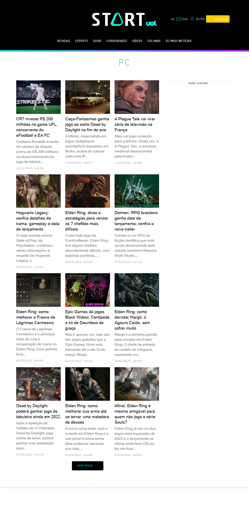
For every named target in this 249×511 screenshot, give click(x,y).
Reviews (63, 41)
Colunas (154, 41)
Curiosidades (117, 41)
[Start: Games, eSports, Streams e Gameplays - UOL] (119, 19)
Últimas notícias (179, 41)
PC (125, 62)
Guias (97, 41)
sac (172, 19)
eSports (81, 41)
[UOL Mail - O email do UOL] (182, 19)
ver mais (87, 466)
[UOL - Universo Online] (151, 23)
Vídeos (137, 41)
